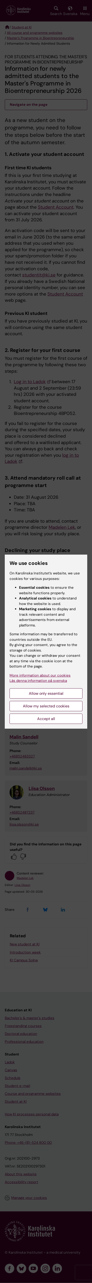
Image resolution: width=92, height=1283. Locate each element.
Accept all (46, 718)
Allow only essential (46, 693)
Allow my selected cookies (46, 706)
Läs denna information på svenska (38, 680)
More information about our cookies (40, 675)
